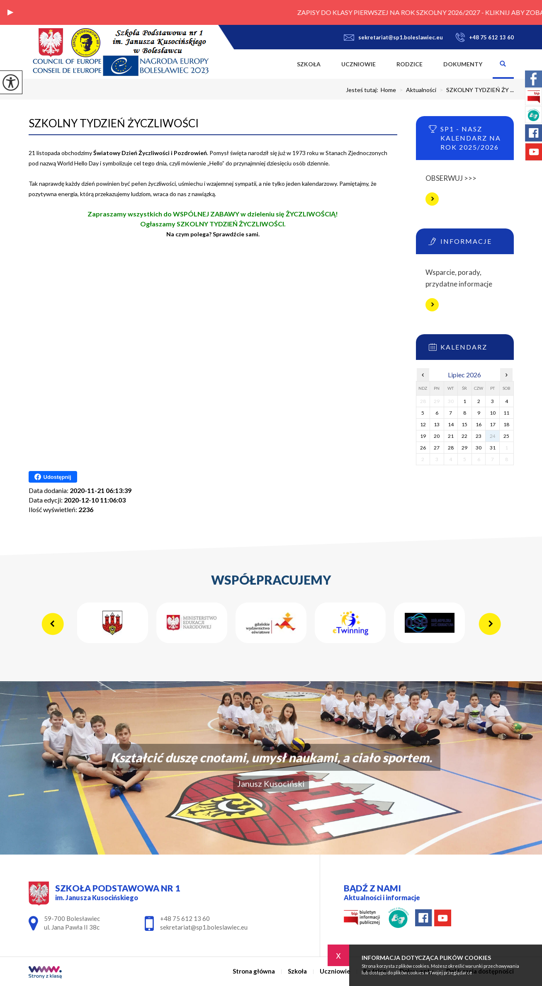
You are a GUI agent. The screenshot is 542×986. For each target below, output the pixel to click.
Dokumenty (462, 64)
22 (464, 436)
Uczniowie (358, 64)
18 (506, 424)
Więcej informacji (432, 199)
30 (478, 447)
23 (478, 436)
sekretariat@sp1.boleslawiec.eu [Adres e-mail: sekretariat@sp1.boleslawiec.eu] (204, 927)
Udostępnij (52, 477)
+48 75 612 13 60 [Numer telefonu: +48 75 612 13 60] (185, 918)
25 (506, 436)
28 (451, 447)
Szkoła (309, 64)
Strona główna (276, 64)
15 (464, 424)
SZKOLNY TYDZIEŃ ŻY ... (475, 90)
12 (423, 424)
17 (493, 424)
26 (423, 447)
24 (493, 436)
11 (506, 413)
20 (437, 436)
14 (451, 424)
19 (423, 436)
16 (478, 424)
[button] (10, 12)
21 (451, 436)
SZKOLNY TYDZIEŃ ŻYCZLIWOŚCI (114, 123)
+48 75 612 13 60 (484, 37)
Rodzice (409, 64)
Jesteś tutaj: (363, 90)
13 (437, 424)
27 (437, 447)
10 (493, 413)
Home (388, 90)
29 (464, 447)
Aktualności (416, 90)
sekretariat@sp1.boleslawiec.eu (393, 37)
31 (493, 447)
